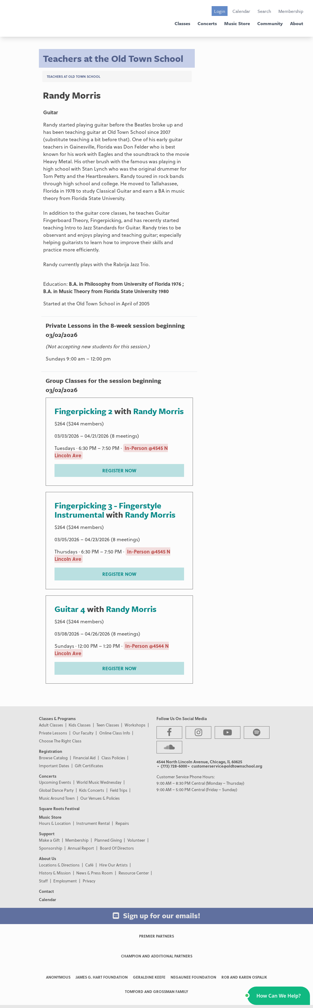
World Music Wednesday (99, 782)
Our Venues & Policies (100, 798)
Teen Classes (107, 725)
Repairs (122, 823)
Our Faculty (83, 733)
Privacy (89, 881)
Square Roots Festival (59, 808)
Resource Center (134, 873)
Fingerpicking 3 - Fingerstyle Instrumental (108, 510)
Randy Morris (158, 411)
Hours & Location (55, 823)
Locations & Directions (59, 865)
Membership (290, 11)
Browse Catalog (53, 758)
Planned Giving (108, 840)
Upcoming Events (55, 782)
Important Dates (54, 765)
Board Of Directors (117, 848)
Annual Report (81, 848)
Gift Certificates (89, 765)
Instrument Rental (93, 823)
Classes (182, 23)
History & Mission (55, 873)
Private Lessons (53, 733)
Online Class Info (114, 733)
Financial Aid (84, 758)
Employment (65, 881)
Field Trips (118, 790)
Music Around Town (57, 798)
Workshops (135, 725)
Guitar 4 (70, 609)
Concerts (207, 23)
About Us (47, 858)
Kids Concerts (91, 790)
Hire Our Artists (113, 865)
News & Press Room (94, 873)
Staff (43, 881)
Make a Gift (49, 840)
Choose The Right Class (60, 741)
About (296, 23)
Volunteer (136, 840)
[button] (278, 996)
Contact (46, 891)
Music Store (237, 23)
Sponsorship (50, 848)
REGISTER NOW (119, 470)
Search (264, 11)
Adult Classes (51, 725)
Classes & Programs (57, 718)
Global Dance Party (56, 790)
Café (89, 865)
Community (270, 23)
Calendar (241, 11)
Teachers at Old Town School (73, 76)
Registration (50, 751)
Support (47, 833)
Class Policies (113, 758)
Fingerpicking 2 (84, 411)
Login (219, 11)
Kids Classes (80, 725)
